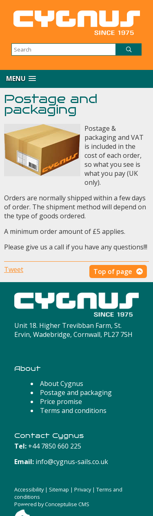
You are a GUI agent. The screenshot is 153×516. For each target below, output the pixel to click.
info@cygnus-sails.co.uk (71, 461)
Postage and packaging (76, 392)
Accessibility (29, 489)
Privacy (82, 489)
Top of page (112, 271)
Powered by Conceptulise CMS (51, 504)
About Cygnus (61, 383)
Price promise (61, 401)
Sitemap (59, 489)
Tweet (13, 269)
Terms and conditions (73, 410)
